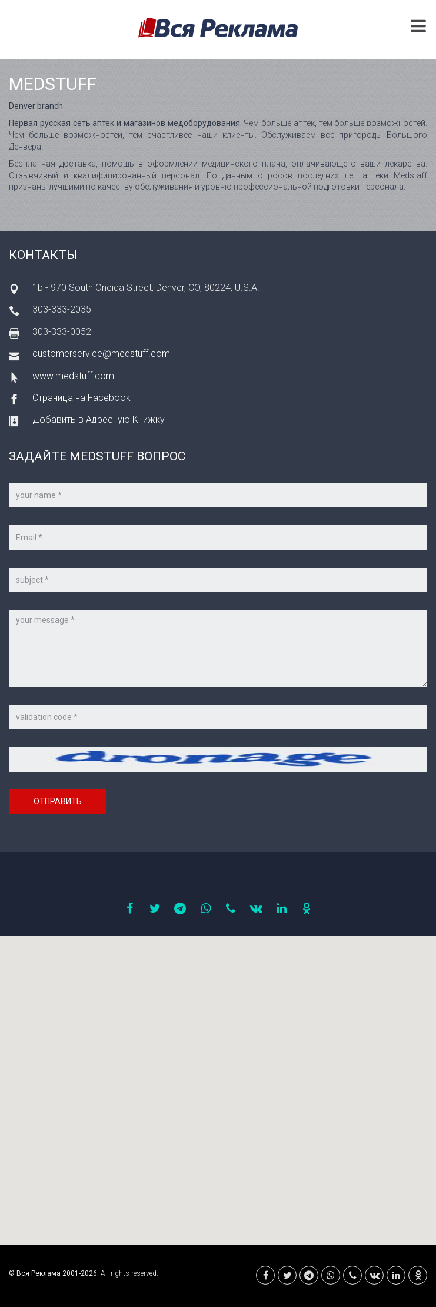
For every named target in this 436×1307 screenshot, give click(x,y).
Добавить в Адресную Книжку (98, 419)
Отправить (58, 801)
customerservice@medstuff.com (101, 353)
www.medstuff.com (73, 376)
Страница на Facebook (81, 397)
